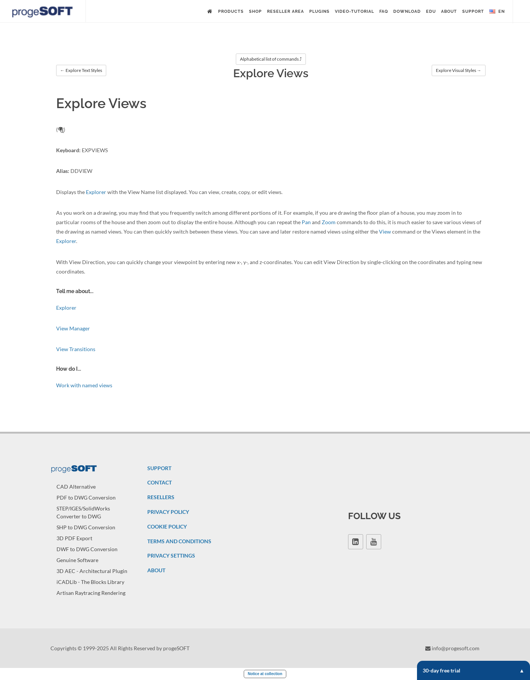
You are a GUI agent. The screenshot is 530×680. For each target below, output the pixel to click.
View (385, 231)
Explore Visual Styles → (458, 70)
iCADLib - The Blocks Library (90, 582)
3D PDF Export (74, 538)
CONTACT (159, 482)
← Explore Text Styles (81, 70)
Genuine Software (77, 560)
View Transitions (75, 349)
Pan (306, 222)
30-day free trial (473, 670)
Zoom (329, 222)
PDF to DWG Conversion (86, 497)
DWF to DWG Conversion (87, 549)
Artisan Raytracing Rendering (91, 593)
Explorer (96, 192)
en (497, 12)
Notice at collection (265, 674)
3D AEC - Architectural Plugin (92, 571)
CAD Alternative (76, 486)
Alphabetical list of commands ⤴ (271, 59)
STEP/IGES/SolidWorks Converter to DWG (83, 512)
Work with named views (84, 385)
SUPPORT (159, 468)
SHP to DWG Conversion (86, 527)
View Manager (73, 328)
